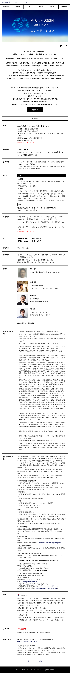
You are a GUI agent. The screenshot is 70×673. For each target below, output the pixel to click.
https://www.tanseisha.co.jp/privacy (48, 586)
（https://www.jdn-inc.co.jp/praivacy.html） (50, 542)
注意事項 (52, 6)
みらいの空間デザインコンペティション (14, 2)
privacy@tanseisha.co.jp (30, 582)
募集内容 (6, 6)
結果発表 (64, 6)
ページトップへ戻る (35, 661)
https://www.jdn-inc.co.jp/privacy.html (46, 588)
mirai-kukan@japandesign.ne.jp (28, 641)
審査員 (41, 6)
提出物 (17, 6)
